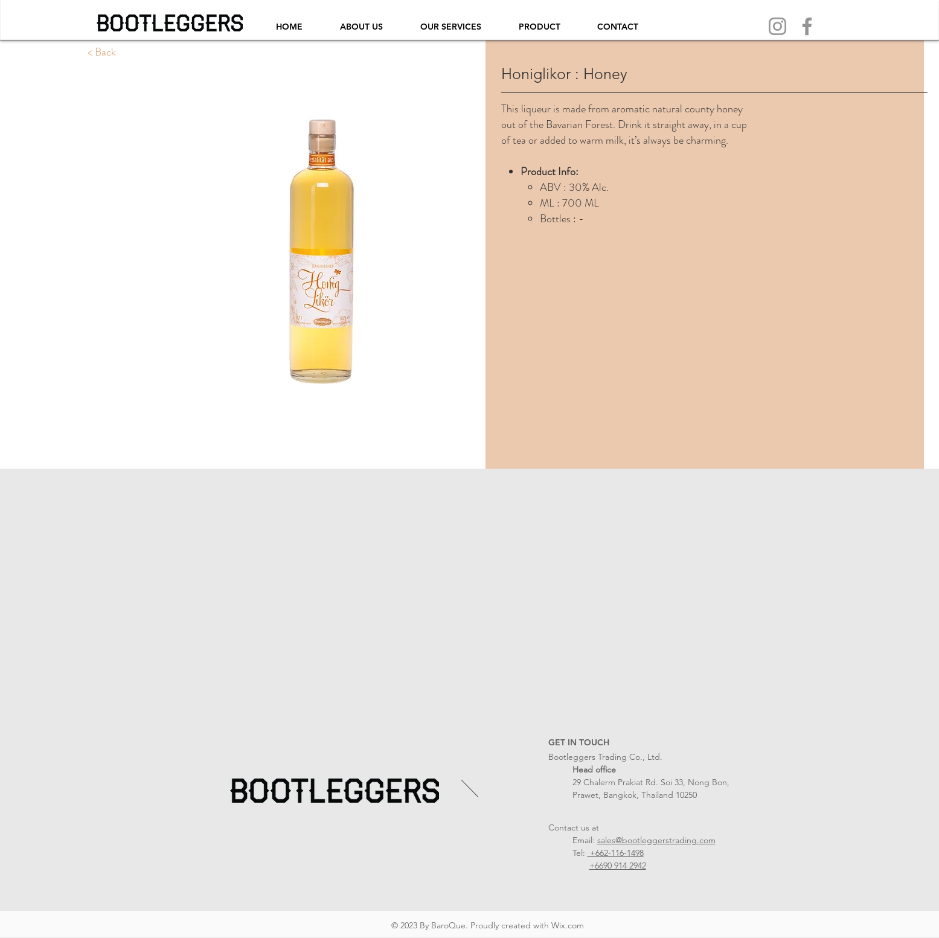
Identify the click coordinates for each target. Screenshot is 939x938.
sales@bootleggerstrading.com (656, 840)
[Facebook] (807, 26)
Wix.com (567, 925)
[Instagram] (777, 26)
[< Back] (101, 52)
